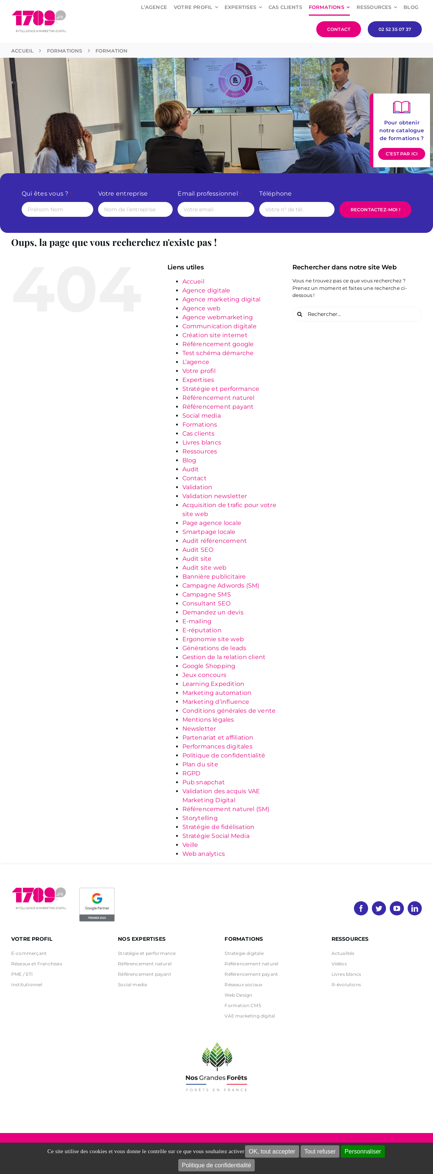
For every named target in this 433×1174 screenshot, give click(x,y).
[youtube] (397, 908)
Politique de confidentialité (216, 1165)
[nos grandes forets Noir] (216, 1038)
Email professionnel (209, 194)
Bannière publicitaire (214, 576)
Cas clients (198, 433)
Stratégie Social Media (216, 835)
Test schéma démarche (218, 353)
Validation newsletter (214, 496)
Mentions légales (208, 719)
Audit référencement (214, 540)
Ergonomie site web (213, 639)
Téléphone (275, 193)
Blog (189, 460)
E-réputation (202, 630)
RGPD (191, 773)
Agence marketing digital (221, 299)
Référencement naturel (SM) (226, 809)
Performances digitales (217, 746)
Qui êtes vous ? (47, 194)
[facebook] (361, 908)
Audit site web (204, 567)
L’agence (196, 362)
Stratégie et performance (221, 388)
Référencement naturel (218, 397)
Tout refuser (320, 1151)
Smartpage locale (209, 531)
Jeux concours (204, 674)
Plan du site (200, 764)
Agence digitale (206, 290)
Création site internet (215, 335)
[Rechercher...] (357, 314)
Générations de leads (214, 648)
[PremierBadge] (97, 889)
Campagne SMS (206, 594)
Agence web (201, 308)
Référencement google (218, 344)
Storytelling (200, 818)
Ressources (199, 451)
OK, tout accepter (272, 1151)
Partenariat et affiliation (218, 737)
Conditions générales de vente (229, 710)
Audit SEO (198, 549)
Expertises (198, 379)
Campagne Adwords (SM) (221, 585)
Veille (190, 844)
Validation (197, 487)
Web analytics (203, 853)
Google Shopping (209, 666)
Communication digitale (219, 326)
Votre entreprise (123, 193)
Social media (201, 415)
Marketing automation (217, 692)
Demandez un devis (213, 612)
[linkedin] (415, 908)
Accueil (193, 281)
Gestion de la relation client (224, 657)
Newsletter (199, 728)
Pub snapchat (203, 782)
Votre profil (199, 370)
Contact (194, 478)
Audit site (197, 558)
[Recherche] (299, 314)
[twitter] (379, 908)
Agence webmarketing (217, 317)
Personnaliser (363, 1151)
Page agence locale (212, 522)
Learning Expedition (213, 683)
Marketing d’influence (216, 701)
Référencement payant (218, 406)
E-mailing (197, 621)
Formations (199, 424)
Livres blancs (202, 442)
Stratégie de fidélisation (218, 826)
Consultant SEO (206, 603)
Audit (190, 469)
